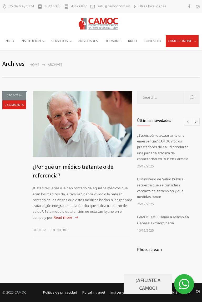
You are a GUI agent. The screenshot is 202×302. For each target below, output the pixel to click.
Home (34, 64)
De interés (60, 230)
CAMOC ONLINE (180, 40)
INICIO (9, 40)
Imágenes (118, 292)
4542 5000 (52, 6)
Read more (62, 217)
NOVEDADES (88, 40)
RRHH (132, 40)
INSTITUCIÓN (31, 40)
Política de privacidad (60, 292)
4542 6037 (79, 6)
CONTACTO (152, 40)
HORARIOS (113, 40)
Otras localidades (152, 6)
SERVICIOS (59, 40)
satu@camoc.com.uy (113, 6)
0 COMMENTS (14, 105)
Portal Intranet (93, 292)
